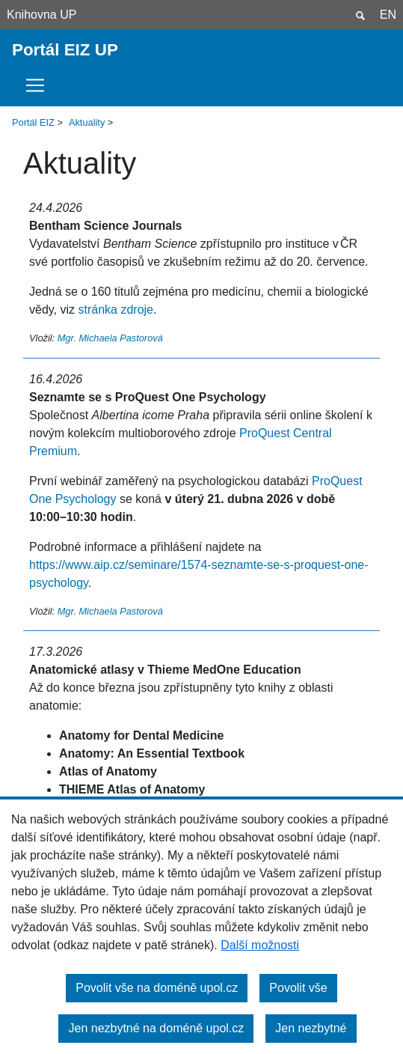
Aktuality (87, 122)
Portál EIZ (33, 122)
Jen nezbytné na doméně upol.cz (156, 1028)
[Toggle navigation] (39, 85)
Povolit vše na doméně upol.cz (157, 987)
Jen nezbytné (310, 1028)
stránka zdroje (116, 309)
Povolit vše (298, 987)
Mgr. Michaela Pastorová (110, 338)
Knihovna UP (41, 14)
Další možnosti (260, 945)
